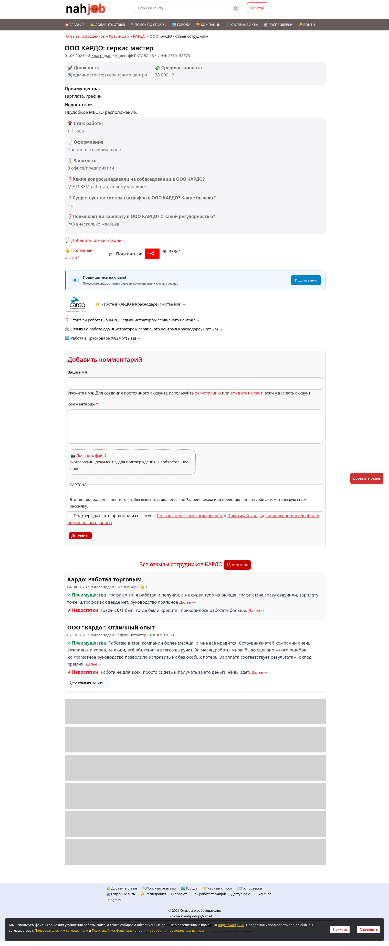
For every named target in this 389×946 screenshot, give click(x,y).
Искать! (257, 8)
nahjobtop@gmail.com (201, 916)
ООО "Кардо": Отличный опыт (111, 627)
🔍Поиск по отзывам (159, 888)
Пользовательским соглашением (190, 516)
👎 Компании (208, 24)
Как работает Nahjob (209, 894)
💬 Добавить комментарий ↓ (95, 240)
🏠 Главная (75, 24)
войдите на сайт (246, 393)
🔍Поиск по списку (148, 24)
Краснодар (119, 36)
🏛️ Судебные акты (121, 894)
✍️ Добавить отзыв (107, 24)
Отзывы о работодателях (200, 910)
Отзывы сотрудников (85, 36)
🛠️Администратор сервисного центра (107, 75)
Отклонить (368, 929)
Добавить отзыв (367, 478)
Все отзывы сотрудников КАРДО (181, 564)
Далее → (187, 602)
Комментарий (83, 404)
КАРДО (139, 36)
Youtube (265, 894)
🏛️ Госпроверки (278, 24)
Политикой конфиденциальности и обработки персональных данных (148, 930)
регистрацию (208, 393)
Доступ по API (242, 894)
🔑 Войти (306, 24)
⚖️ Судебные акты (242, 24)
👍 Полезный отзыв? (79, 254)
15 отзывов (237, 565)
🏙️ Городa (189, 888)
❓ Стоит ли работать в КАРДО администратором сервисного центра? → (132, 319)
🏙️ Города (181, 24)
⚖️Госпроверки (249, 888)
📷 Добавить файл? (88, 455)
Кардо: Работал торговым (104, 579)
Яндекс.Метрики (231, 924)
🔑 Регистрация (153, 894)
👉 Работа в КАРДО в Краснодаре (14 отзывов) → (141, 304)
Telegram (113, 899)
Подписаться (306, 280)
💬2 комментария (86, 682)
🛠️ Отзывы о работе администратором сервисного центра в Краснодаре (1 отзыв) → (144, 328)
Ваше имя (77, 372)
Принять (340, 929)
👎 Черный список (217, 888)
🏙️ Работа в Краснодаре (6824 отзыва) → (103, 338)
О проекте (179, 894)
